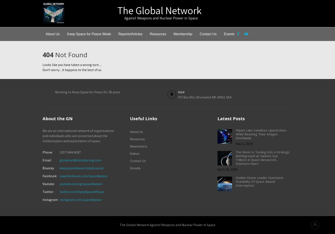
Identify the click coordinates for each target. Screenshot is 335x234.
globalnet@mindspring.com (72, 160)
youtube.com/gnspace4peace (81, 184)
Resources (158, 34)
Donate (135, 168)
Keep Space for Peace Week (89, 34)
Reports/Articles (130, 34)
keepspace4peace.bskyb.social (82, 168)
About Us (53, 34)
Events (229, 34)
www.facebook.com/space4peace (83, 176)
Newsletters (138, 146)
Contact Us (208, 34)
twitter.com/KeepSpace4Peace (82, 192)
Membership (182, 34)
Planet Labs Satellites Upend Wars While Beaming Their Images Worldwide (261, 134)
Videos (135, 153)
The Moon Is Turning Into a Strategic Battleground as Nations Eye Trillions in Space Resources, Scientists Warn (263, 157)
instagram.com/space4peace (81, 199)
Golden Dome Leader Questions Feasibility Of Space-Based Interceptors (259, 181)
